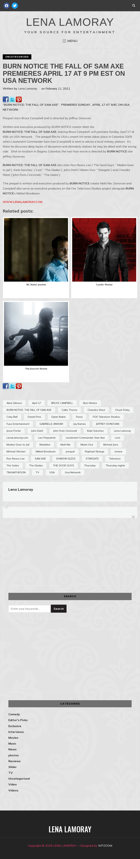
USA (52, 472)
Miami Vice (87, 444)
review (118, 451)
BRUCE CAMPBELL (62, 403)
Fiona (79, 416)
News (12, 749)
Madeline (45, 444)
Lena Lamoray (27, 88)
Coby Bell (12, 416)
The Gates (13, 465)
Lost (117, 437)
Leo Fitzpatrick (47, 437)
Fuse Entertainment (18, 424)
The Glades (36, 465)
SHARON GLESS (65, 458)
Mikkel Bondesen (46, 451)
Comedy (14, 714)
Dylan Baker (58, 416)
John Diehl (37, 430)
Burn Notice (90, 403)
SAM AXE (40, 458)
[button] (70, 41)
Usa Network (73, 472)
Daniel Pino (34, 416)
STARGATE (92, 458)
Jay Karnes (79, 424)
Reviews (14, 761)
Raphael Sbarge (94, 451)
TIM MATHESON (16, 472)
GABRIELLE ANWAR (51, 424)
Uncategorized (17, 56)
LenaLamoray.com (17, 437)
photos (13, 755)
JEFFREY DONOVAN (107, 424)
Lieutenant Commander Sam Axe (85, 437)
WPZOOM (105, 845)
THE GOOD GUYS (63, 465)
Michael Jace (110, 444)
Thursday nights (115, 465)
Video (12, 784)
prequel (70, 451)
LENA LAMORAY (70, 22)
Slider (12, 767)
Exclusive (14, 726)
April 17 (36, 403)
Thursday (90, 465)
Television (115, 458)
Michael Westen (16, 451)
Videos (13, 790)
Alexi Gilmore (14, 403)
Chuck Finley (122, 410)
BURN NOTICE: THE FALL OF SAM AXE (29, 410)
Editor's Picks (18, 720)
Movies (13, 737)
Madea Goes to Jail (18, 444)
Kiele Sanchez (95, 430)
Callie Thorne (69, 410)
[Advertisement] (39, 552)
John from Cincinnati (65, 430)
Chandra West (96, 410)
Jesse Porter (14, 430)
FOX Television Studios (106, 416)
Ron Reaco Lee (16, 458)
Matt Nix (65, 444)
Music (12, 743)
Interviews (16, 732)
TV (37, 472)
